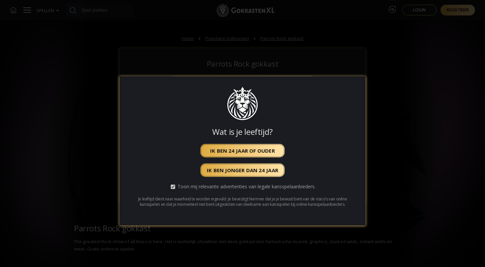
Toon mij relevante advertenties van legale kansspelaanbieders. (246, 187)
